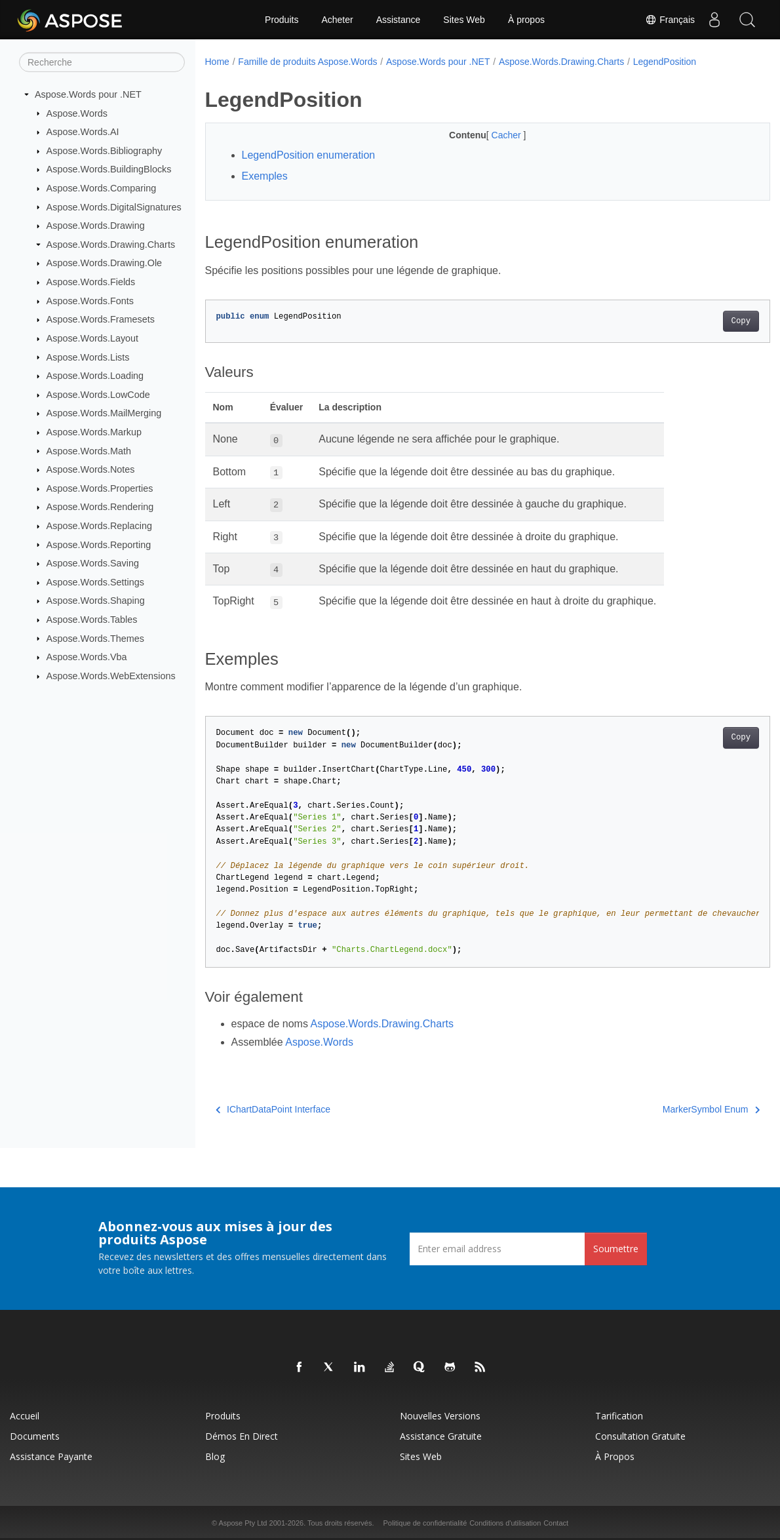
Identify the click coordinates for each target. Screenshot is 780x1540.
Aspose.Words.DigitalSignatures (114, 206)
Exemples (265, 176)
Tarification (619, 1416)
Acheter (337, 19)
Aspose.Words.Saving (93, 563)
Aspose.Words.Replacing (99, 526)
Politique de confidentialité (425, 1523)
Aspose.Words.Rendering (100, 507)
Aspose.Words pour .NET (88, 94)
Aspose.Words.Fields (91, 282)
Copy (701, 321)
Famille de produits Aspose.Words (307, 61)
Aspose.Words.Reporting (99, 544)
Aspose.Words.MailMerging (104, 413)
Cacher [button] (488, 135)
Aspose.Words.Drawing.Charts (111, 244)
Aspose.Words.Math (89, 450)
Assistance (398, 19)
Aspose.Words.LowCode (98, 394)
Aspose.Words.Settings (95, 582)
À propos (526, 19)
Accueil (24, 1416)
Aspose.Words (77, 113)
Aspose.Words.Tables (92, 619)
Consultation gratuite (640, 1436)
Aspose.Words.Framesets (101, 319)
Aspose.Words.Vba (87, 657)
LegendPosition (665, 61)
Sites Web (464, 19)
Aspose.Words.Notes (91, 469)
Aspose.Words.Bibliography (105, 151)
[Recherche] (102, 62)
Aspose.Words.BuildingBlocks (109, 169)
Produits (281, 19)
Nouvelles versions (440, 1416)
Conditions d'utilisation (505, 1523)
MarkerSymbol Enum (671, 1109)
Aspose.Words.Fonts (90, 301)
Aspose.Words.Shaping (96, 600)
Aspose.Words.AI (83, 132)
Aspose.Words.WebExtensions (111, 676)
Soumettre (615, 1248)
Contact (555, 1523)
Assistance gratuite (441, 1436)
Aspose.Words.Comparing (102, 188)
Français (670, 20)
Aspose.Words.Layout (93, 338)
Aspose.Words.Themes (95, 638)
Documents (35, 1436)
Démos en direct (241, 1436)
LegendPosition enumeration (309, 155)
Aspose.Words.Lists (88, 356)
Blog (215, 1456)
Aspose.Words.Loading (95, 375)
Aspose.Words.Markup (94, 432)
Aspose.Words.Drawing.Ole (105, 263)
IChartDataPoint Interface (273, 1109)
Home (217, 61)
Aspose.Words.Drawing (96, 225)
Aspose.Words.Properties (100, 488)
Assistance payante (51, 1456)
